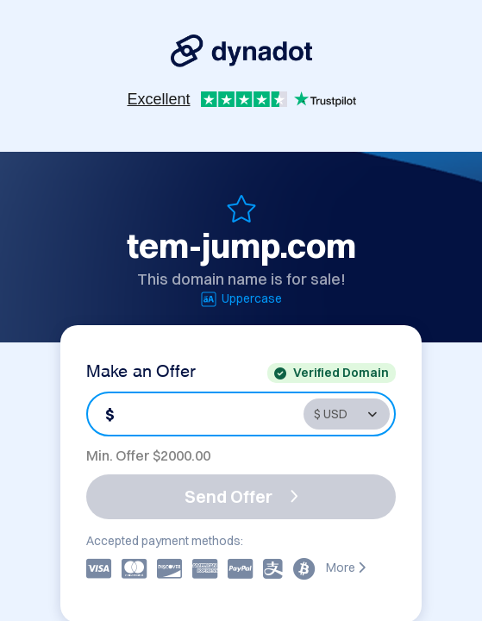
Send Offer (241, 496)
